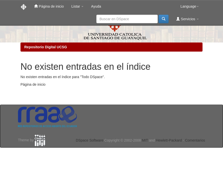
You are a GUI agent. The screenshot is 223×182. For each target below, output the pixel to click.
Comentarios (195, 140)
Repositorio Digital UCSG (45, 47)
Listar (77, 6)
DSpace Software (89, 140)
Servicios (187, 19)
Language (190, 6)
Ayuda (96, 6)
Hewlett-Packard (169, 140)
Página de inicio (49, 6)
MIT (145, 140)
